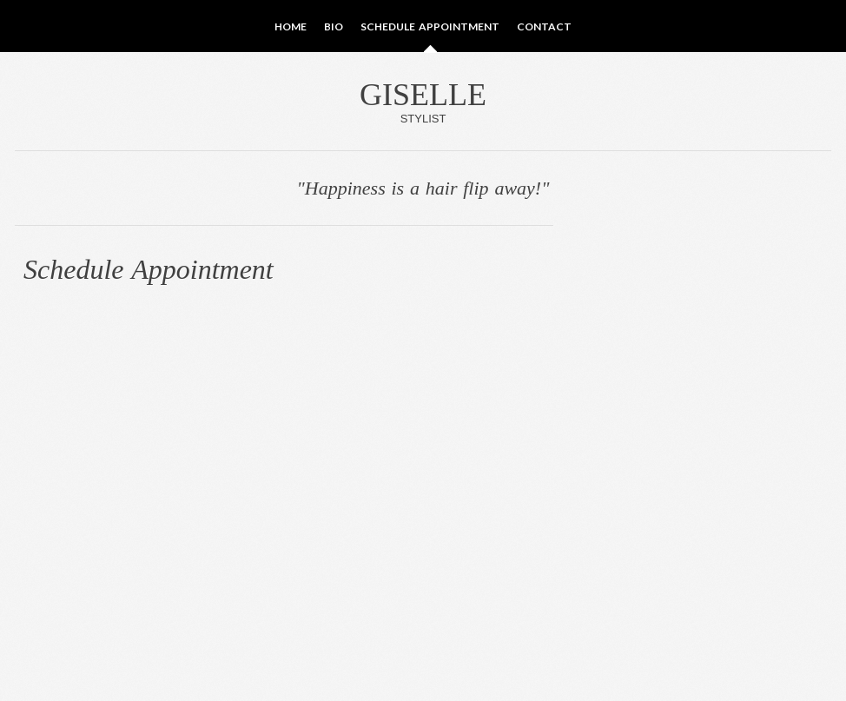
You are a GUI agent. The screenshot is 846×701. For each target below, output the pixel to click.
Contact (544, 26)
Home (290, 26)
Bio (333, 26)
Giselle (423, 100)
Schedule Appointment (429, 26)
